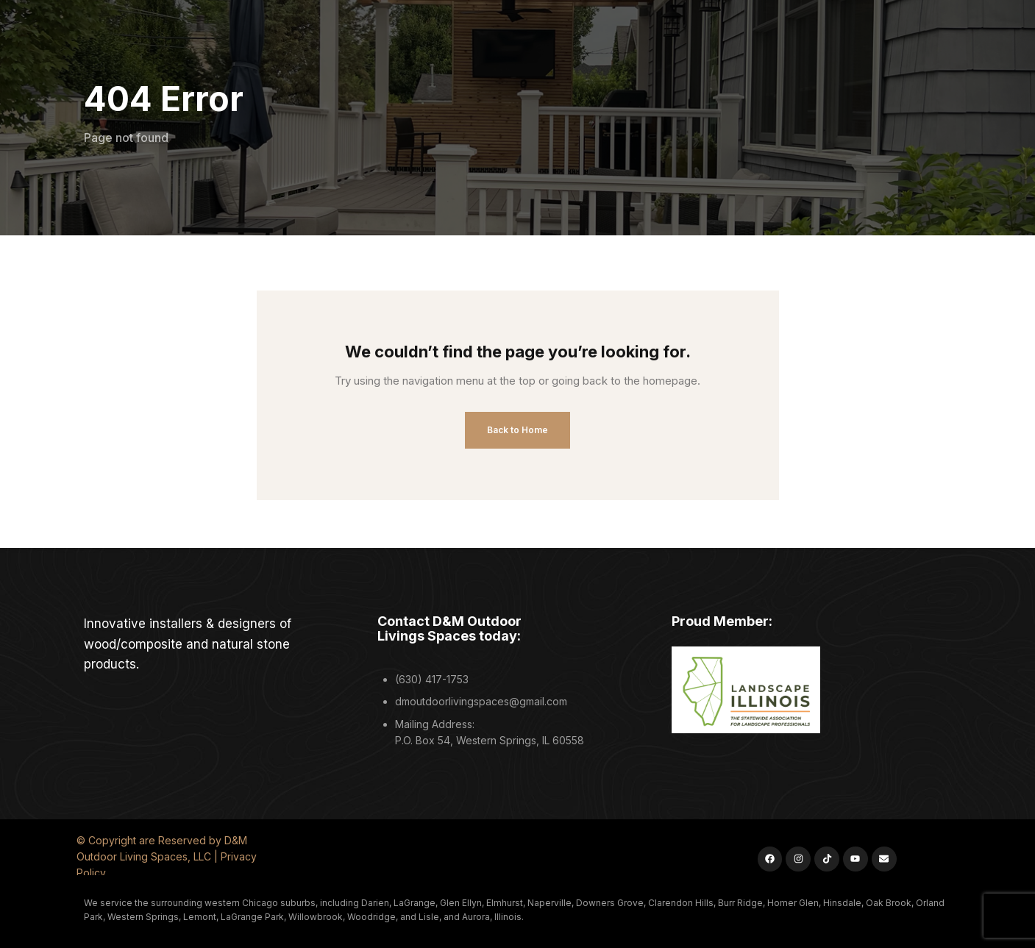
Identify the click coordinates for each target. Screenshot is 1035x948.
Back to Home (517, 429)
